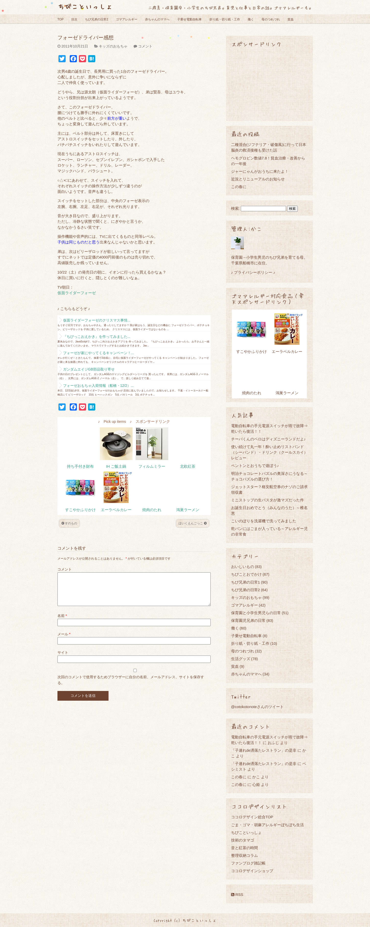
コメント (145, 46)
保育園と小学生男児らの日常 (256, 613)
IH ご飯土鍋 (116, 466)
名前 (62, 622)
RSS (237, 894)
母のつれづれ (270, 19)
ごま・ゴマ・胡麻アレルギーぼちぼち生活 (267, 825)
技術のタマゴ (242, 840)
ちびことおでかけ (246, 574)
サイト (62, 659)
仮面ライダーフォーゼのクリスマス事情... (96, 320)
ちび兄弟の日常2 (96, 19)
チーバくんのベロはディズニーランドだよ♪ (268, 439)
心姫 (256, 784)
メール (63, 640)
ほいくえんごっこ (192, 523)
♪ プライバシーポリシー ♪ (253, 272)
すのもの (69, 523)
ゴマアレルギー (126, 19)
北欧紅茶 (187, 466)
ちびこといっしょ (85, 6)
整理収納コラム (244, 855)
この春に (238, 186)
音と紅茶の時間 (244, 848)
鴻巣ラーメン (187, 510)
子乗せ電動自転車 (189, 19)
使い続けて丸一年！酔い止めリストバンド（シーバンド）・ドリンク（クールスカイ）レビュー (269, 452)
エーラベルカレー (116, 510)
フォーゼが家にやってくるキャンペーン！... (98, 353)
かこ (256, 777)
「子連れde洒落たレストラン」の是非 (264, 750)
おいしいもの (242, 566)
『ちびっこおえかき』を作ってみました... (96, 337)
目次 (74, 19)
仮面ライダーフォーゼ (76, 293)
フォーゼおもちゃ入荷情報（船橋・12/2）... (98, 386)
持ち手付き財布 (80, 466)
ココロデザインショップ (252, 871)
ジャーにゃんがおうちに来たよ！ (260, 171)
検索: (235, 208)
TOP (60, 19)
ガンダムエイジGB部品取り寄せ (89, 369)
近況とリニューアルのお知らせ (258, 179)
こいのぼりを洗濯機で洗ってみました (263, 521)
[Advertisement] (269, 84)
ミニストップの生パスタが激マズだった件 (267, 500)
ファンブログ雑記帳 (248, 863)
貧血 (291, 19)
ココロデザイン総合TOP (252, 817)
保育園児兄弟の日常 (248, 620)
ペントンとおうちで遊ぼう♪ (255, 465)
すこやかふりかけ (80, 510)
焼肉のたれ (151, 510)
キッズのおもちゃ (113, 46)
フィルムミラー (151, 466)
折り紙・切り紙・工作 (224, 19)
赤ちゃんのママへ (157, 19)
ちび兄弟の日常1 (245, 582)
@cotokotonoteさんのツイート (257, 706)
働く (251, 19)
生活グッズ (240, 659)
